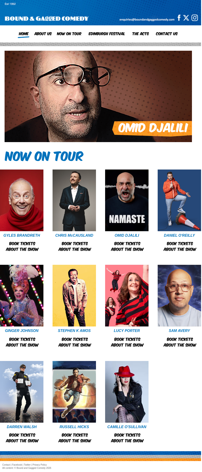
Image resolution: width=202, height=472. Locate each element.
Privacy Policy (39, 465)
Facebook (17, 465)
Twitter (27, 465)
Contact (6, 465)
